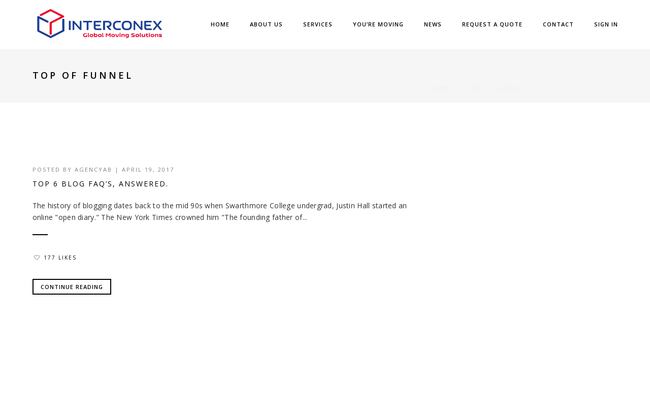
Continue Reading (72, 287)
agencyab (93, 169)
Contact (558, 24)
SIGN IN (606, 24)
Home (220, 24)
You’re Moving (378, 24)
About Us (266, 24)
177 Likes (55, 257)
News (433, 24)
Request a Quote (492, 24)
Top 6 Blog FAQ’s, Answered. (100, 183)
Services (318, 24)
